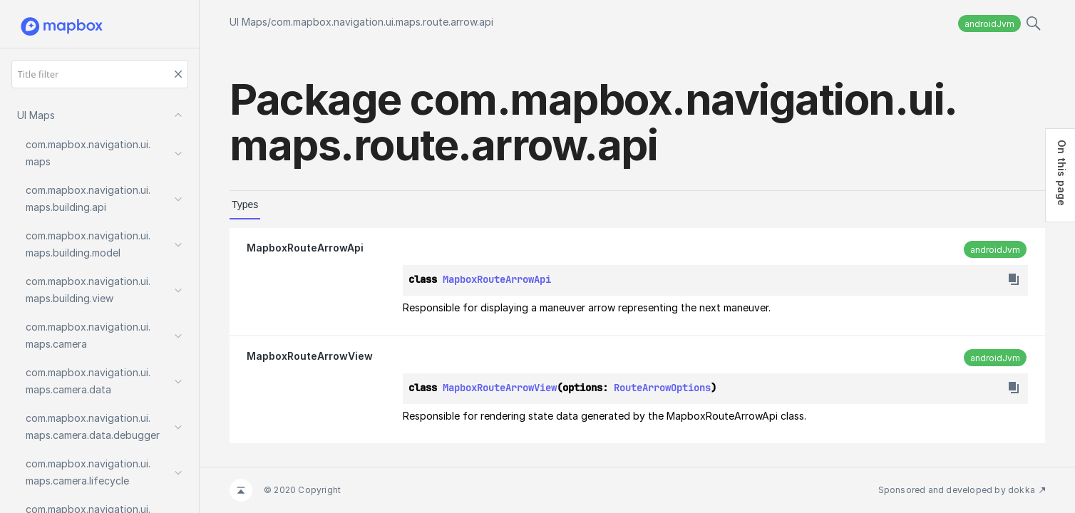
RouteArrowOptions (662, 387)
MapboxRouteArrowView (310, 356)
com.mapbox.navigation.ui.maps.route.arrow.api (382, 22)
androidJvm (989, 24)
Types (245, 204)
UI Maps (248, 22)
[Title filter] (99, 74)
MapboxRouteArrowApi (305, 248)
